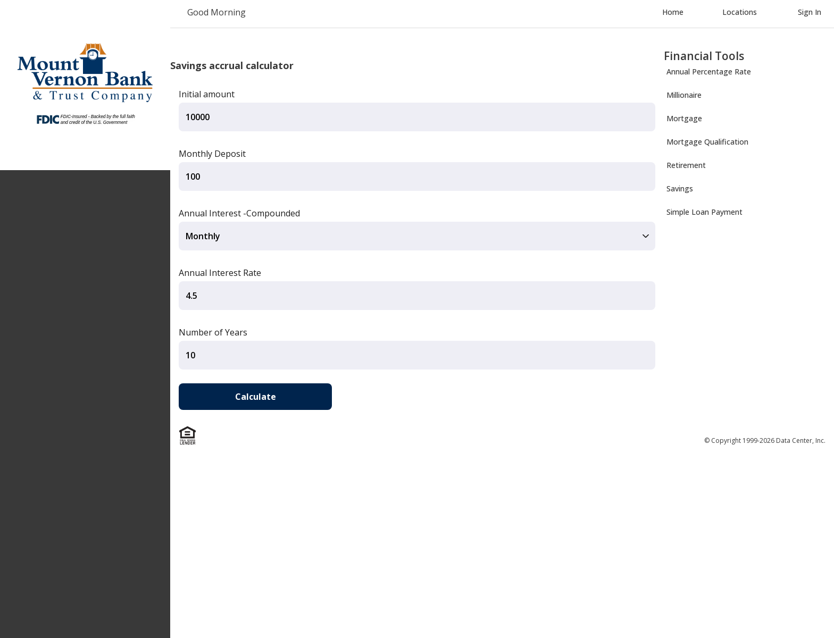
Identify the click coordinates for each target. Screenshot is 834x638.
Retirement (686, 165)
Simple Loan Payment (704, 212)
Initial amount (207, 94)
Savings (679, 188)
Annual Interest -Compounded (239, 213)
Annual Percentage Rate (708, 71)
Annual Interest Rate (220, 273)
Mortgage (684, 118)
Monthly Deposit (212, 154)
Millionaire (684, 95)
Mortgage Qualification (707, 142)
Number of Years (213, 332)
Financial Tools (704, 55)
